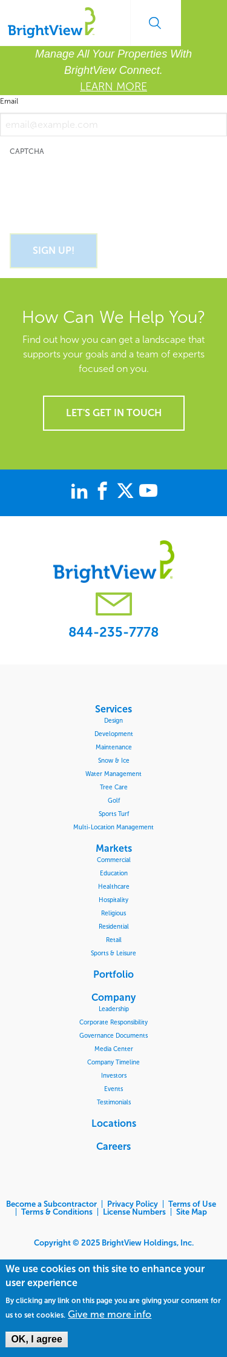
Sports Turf (114, 814)
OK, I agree (36, 1339)
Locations (113, 1123)
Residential (114, 926)
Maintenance (114, 747)
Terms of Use (192, 1204)
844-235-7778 (113, 632)
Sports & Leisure (113, 953)
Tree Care (114, 787)
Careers (113, 1146)
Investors (114, 1075)
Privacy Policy (132, 1204)
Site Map (191, 1212)
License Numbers (134, 1212)
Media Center (113, 1049)
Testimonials (114, 1102)
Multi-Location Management (113, 827)
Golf (114, 800)
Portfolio (113, 974)
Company (113, 997)
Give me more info (109, 1314)
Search (154, 23)
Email (9, 101)
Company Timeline (113, 1062)
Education (114, 873)
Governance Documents (113, 1035)
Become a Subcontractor (51, 1204)
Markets (114, 848)
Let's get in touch (114, 413)
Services (113, 708)
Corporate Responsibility (113, 1022)
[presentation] (102, 187)
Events (113, 1089)
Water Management (113, 774)
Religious (113, 913)
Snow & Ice (114, 760)
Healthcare (114, 886)
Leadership (114, 1009)
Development (113, 734)
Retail (114, 940)
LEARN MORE (113, 86)
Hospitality (113, 900)
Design (113, 720)
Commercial (114, 860)
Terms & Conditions (57, 1212)
